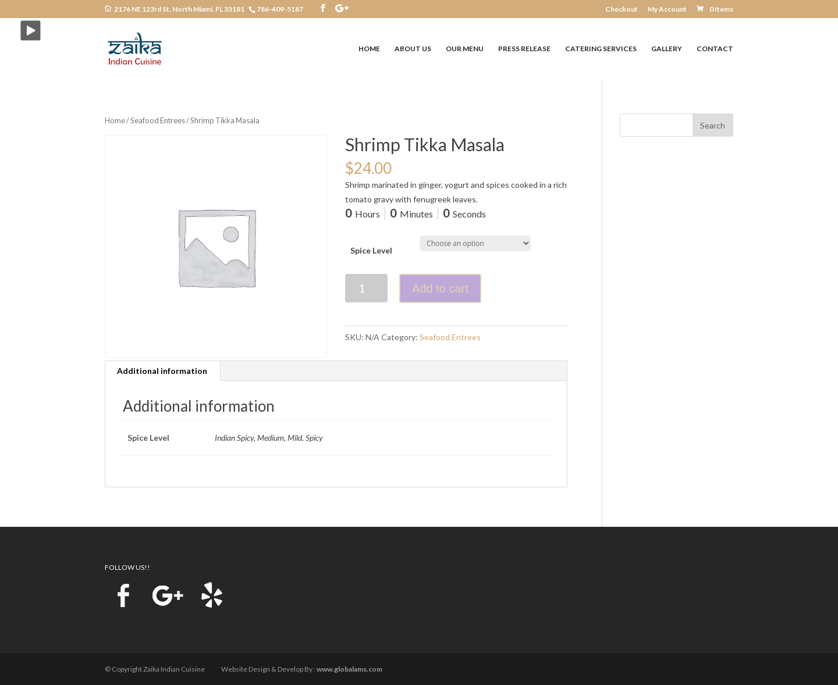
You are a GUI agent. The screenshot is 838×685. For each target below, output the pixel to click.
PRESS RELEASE (524, 49)
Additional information (162, 371)
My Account (667, 9)
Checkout (621, 9)
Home (115, 120)
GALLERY (666, 49)
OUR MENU (465, 49)
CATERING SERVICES (601, 49)
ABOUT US (413, 49)
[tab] (162, 371)
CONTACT (715, 49)
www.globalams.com (349, 669)
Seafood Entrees (157, 120)
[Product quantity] (366, 288)
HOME (369, 49)
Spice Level (371, 250)
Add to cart (440, 288)
